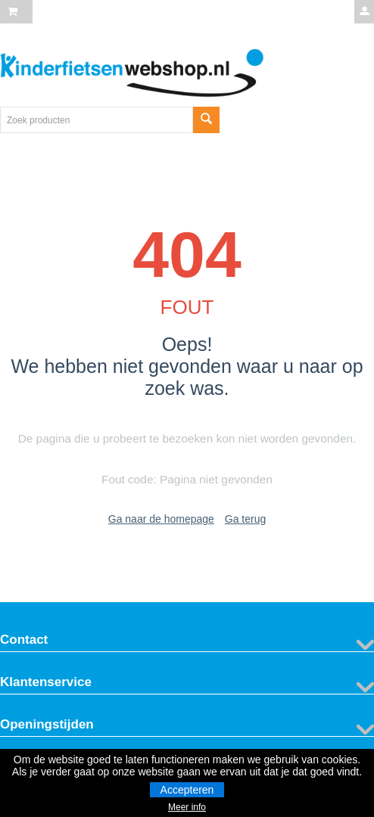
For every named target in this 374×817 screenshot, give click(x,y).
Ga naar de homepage (161, 519)
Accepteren (187, 790)
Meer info (187, 807)
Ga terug (245, 519)
